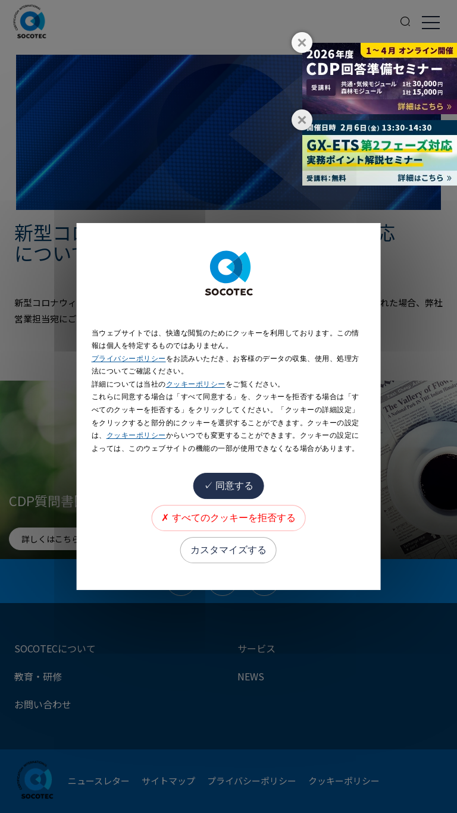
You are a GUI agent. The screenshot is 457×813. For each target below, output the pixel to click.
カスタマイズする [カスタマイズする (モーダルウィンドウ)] (228, 550)
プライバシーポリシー (129, 358)
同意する (228, 486)
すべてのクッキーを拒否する (228, 518)
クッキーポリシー (196, 384)
